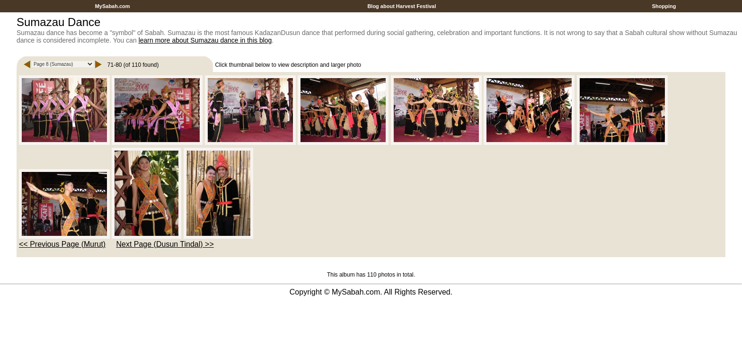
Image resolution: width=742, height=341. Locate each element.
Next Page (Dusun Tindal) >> (164, 244)
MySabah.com (112, 6)
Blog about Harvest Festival (401, 6)
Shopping (664, 6)
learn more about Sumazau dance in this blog (205, 40)
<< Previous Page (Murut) (62, 244)
